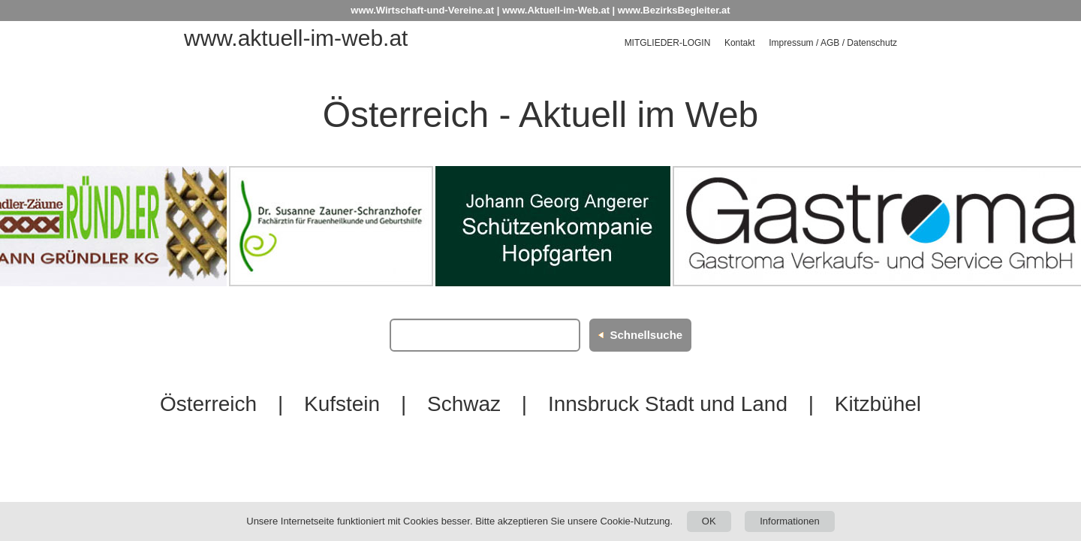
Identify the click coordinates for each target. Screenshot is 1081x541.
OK (709, 521)
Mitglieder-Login (668, 43)
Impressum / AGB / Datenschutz (833, 43)
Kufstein (342, 404)
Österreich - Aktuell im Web (541, 114)
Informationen (790, 521)
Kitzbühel (878, 404)
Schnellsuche (646, 334)
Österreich (208, 404)
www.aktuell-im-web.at (296, 38)
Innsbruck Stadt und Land (667, 404)
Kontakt (739, 43)
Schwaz (464, 404)
